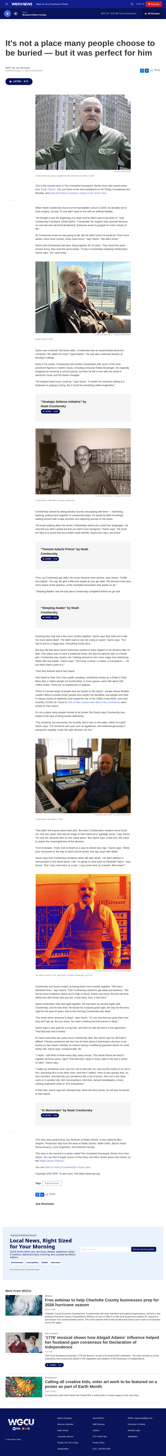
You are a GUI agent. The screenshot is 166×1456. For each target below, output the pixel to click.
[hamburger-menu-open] (6, 4)
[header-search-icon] (132, 4)
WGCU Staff (50, 1310)
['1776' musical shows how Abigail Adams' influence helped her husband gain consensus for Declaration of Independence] (23, 1342)
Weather (48, 1296)
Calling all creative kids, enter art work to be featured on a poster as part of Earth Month (101, 1384)
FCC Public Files (100, 1437)
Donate (155, 4)
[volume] (15, 14)
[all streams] (152, 13)
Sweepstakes (63, 1449)
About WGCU (98, 1418)
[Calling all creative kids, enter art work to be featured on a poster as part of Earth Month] (23, 1387)
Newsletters (133, 1437)
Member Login (134, 1430)
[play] (7, 13)
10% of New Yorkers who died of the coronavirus (93, 702)
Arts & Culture (51, 1333)
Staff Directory (99, 1424)
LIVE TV (140, 4)
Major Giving (62, 1430)
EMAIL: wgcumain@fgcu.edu (140, 1418)
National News (52, 1183)
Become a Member (65, 1424)
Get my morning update (143, 1249)
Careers (96, 1430)
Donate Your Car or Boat (67, 1443)
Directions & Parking (136, 1424)
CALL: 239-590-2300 (101, 1449)
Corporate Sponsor (65, 1437)
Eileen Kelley (50, 1391)
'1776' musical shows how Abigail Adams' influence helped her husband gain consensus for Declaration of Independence (102, 1342)
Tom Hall (48, 1352)
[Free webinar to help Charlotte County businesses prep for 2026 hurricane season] (23, 1305)
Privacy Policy (98, 1443)
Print (157, 70)
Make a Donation (64, 1418)
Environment (51, 1378)
